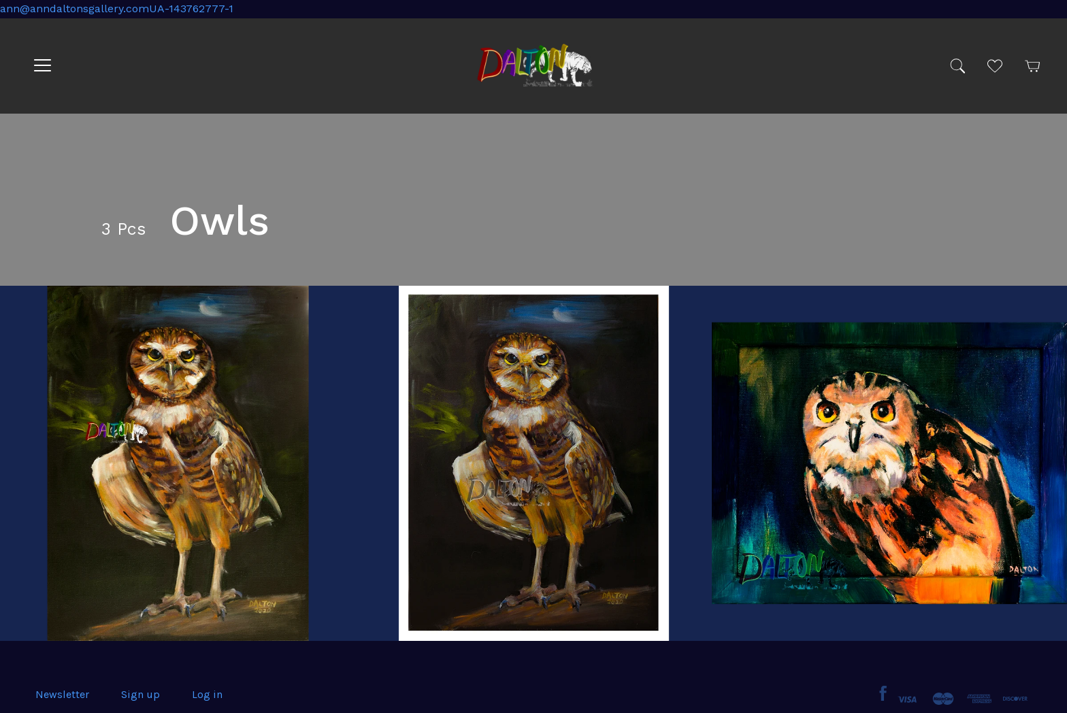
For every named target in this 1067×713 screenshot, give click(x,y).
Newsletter (62, 694)
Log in (207, 694)
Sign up (140, 694)
